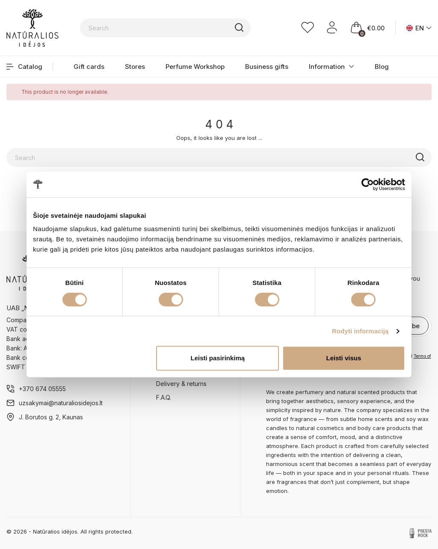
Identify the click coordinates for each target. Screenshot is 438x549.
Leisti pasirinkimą (218, 358)
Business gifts (266, 66)
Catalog (24, 66)
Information (327, 66)
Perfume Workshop (195, 66)
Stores (135, 66)
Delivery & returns (181, 383)
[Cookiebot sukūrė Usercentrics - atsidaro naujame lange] (367, 184)
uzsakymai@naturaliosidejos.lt (61, 403)
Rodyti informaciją (360, 331)
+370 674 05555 (42, 388)
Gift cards (89, 66)
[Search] (165, 27)
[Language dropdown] (419, 28)
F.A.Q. (163, 397)
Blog (382, 66)
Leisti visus (343, 358)
